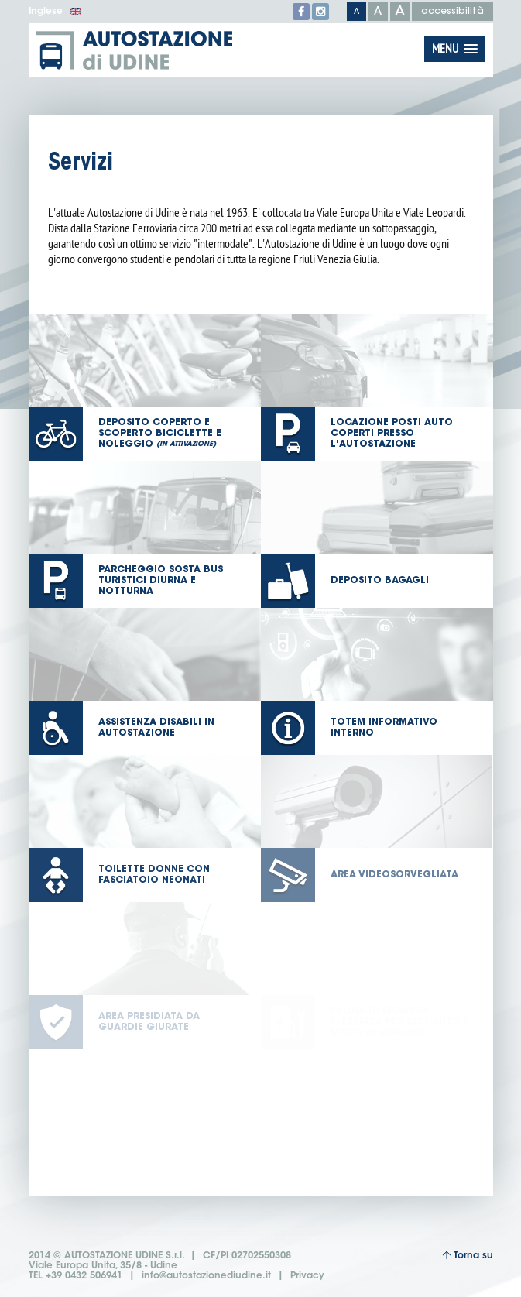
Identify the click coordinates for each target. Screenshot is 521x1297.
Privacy (307, 1276)
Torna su (467, 1256)
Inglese (55, 11)
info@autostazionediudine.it (206, 1276)
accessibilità (452, 11)
